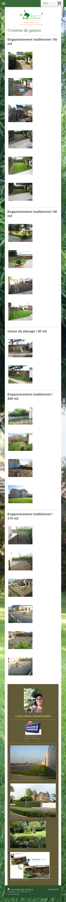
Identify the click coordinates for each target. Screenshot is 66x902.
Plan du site (29, 889)
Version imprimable (16, 889)
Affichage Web (53, 889)
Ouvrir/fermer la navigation (33, 3)
